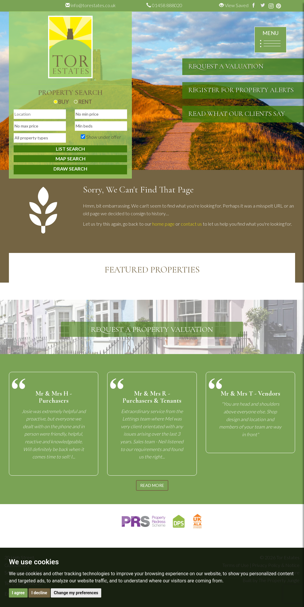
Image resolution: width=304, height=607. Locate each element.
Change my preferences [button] (76, 592)
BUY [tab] (61, 101)
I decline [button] (39, 592)
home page (163, 224)
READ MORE (152, 485)
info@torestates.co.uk (90, 5)
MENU (269, 40)
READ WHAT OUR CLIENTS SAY (236, 114)
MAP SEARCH (71, 158)
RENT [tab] (83, 101)
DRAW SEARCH (70, 168)
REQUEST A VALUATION (225, 66)
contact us (191, 224)
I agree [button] (18, 592)
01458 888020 (164, 5)
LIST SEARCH (70, 149)
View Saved (233, 5)
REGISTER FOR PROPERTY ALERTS (241, 90)
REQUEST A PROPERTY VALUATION (152, 329)
